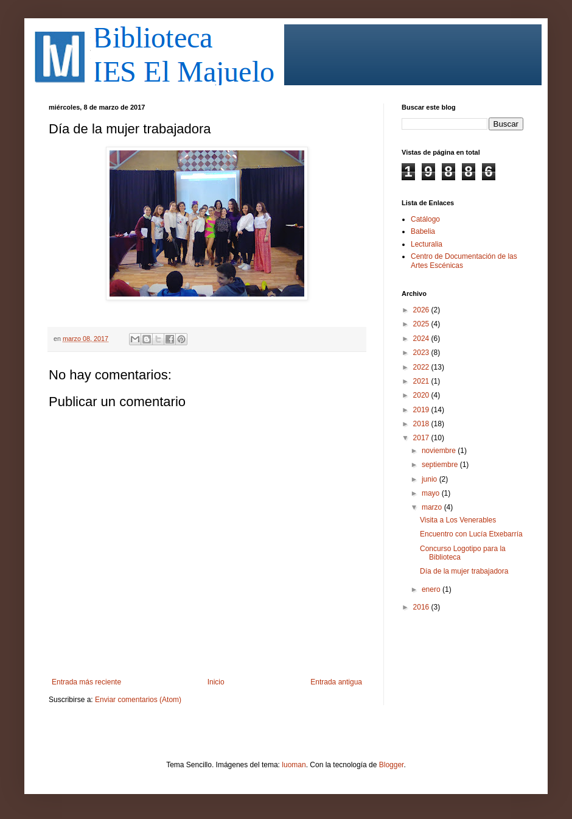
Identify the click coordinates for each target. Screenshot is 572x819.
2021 (422, 381)
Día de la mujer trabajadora (464, 571)
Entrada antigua (336, 682)
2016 (422, 607)
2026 (422, 310)
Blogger (391, 765)
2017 (422, 438)
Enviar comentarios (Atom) (138, 699)
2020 (422, 395)
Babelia (423, 231)
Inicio (216, 682)
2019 (422, 410)
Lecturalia (426, 244)
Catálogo (425, 219)
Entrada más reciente (86, 682)
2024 (422, 338)
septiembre (441, 464)
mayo (432, 493)
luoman (293, 765)
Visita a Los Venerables (458, 520)
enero (432, 589)
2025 (422, 324)
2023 (422, 352)
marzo (433, 507)
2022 (422, 367)
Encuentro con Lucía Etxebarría (471, 534)
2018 (422, 424)
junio (430, 479)
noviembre (440, 450)
